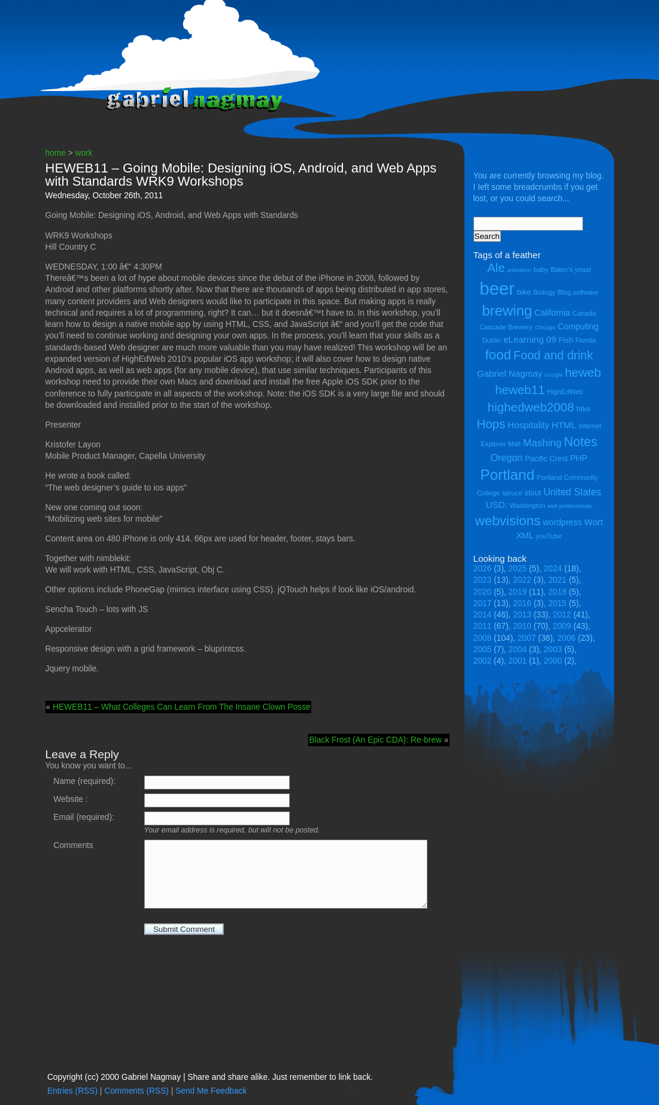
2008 (482, 638)
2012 (562, 614)
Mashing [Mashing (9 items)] (542, 443)
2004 (517, 649)
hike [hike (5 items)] (583, 408)
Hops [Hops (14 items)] (490, 424)
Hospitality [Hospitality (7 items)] (528, 425)
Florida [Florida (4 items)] (585, 340)
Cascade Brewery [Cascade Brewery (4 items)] (506, 327)
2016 (522, 603)
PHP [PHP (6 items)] (578, 458)
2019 (517, 592)
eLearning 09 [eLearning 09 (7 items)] (529, 339)
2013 (522, 614)
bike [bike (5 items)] (524, 291)
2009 (562, 626)
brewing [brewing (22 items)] (507, 310)
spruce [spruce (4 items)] (512, 493)
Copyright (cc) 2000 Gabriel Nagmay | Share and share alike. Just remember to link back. (210, 1077)
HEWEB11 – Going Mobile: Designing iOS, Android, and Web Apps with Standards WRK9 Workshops (241, 175)
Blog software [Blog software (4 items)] (578, 292)
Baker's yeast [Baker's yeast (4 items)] (571, 269)
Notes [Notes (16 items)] (580, 442)
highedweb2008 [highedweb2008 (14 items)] (531, 407)
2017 (482, 603)
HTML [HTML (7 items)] (564, 425)
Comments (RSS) (136, 1090)
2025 (517, 568)
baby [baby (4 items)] (541, 269)
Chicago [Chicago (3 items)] (545, 328)
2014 (482, 614)
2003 (552, 649)
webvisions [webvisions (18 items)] (508, 520)
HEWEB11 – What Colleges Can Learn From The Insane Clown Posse (182, 707)
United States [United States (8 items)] (572, 491)
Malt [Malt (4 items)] (514, 443)
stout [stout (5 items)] (532, 492)
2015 (557, 603)
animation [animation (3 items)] (519, 270)
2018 (557, 592)
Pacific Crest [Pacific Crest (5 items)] (546, 458)
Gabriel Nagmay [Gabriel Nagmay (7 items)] (509, 373)
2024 (552, 568)
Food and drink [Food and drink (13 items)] (553, 355)
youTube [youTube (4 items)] (548, 536)
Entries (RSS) (72, 1090)
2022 (522, 580)
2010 (522, 626)
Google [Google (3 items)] (554, 375)
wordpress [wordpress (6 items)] (562, 522)
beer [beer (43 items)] (497, 288)
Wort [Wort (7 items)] (593, 522)
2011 (482, 626)
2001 (517, 660)
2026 (482, 568)
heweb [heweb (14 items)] (583, 372)
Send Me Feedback (211, 1090)
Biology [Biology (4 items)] (544, 292)
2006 (566, 638)
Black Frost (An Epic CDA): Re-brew (375, 739)
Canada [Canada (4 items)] (584, 313)
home (55, 153)
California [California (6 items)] (552, 312)
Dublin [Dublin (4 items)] (491, 340)
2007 (527, 638)
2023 (482, 580)
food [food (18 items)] (498, 354)
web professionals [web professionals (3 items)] (570, 506)
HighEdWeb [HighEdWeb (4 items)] (565, 391)
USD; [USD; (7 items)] (497, 504)
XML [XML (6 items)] (524, 535)
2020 (482, 592)
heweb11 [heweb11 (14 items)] (520, 389)
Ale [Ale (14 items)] (496, 267)
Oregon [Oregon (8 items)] (507, 457)
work (84, 153)
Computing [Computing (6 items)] (578, 326)
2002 (482, 660)
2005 (482, 649)
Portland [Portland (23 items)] (507, 475)
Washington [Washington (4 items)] (527, 505)
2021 (557, 580)
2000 (552, 660)
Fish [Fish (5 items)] (565, 339)
